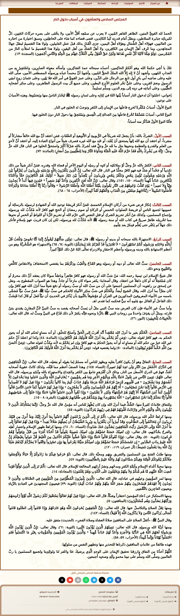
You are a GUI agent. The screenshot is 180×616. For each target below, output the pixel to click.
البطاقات (73, 3)
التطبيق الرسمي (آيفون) (137, 601)
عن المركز (155, 3)
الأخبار (142, 3)
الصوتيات (128, 3)
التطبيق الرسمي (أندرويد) (165, 601)
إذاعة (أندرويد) (169, 597)
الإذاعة (114, 3)
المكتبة (102, 3)
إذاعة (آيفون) (141, 597)
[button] (118, 580)
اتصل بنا (59, 3)
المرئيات (88, 3)
